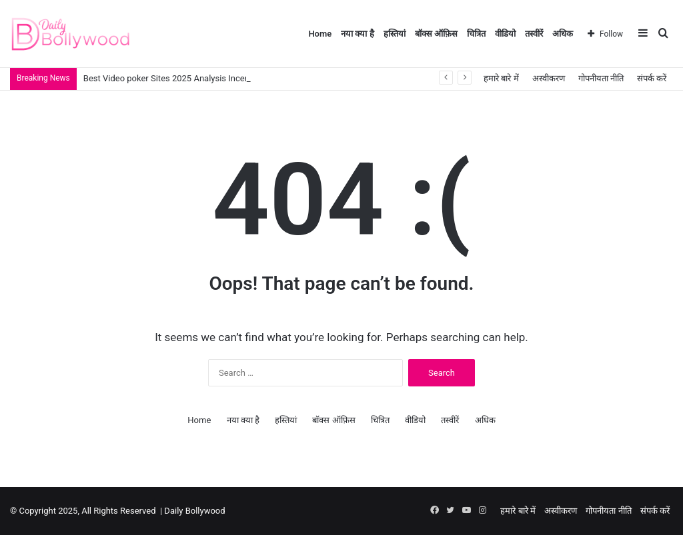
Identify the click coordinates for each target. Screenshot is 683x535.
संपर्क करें (651, 78)
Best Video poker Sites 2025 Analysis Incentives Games (190, 78)
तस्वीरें (534, 34)
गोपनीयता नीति (601, 78)
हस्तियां (395, 34)
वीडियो (505, 34)
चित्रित (476, 34)
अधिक (562, 34)
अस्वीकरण (548, 78)
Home (319, 34)
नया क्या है (357, 34)
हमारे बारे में (501, 78)
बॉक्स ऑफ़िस (436, 34)
